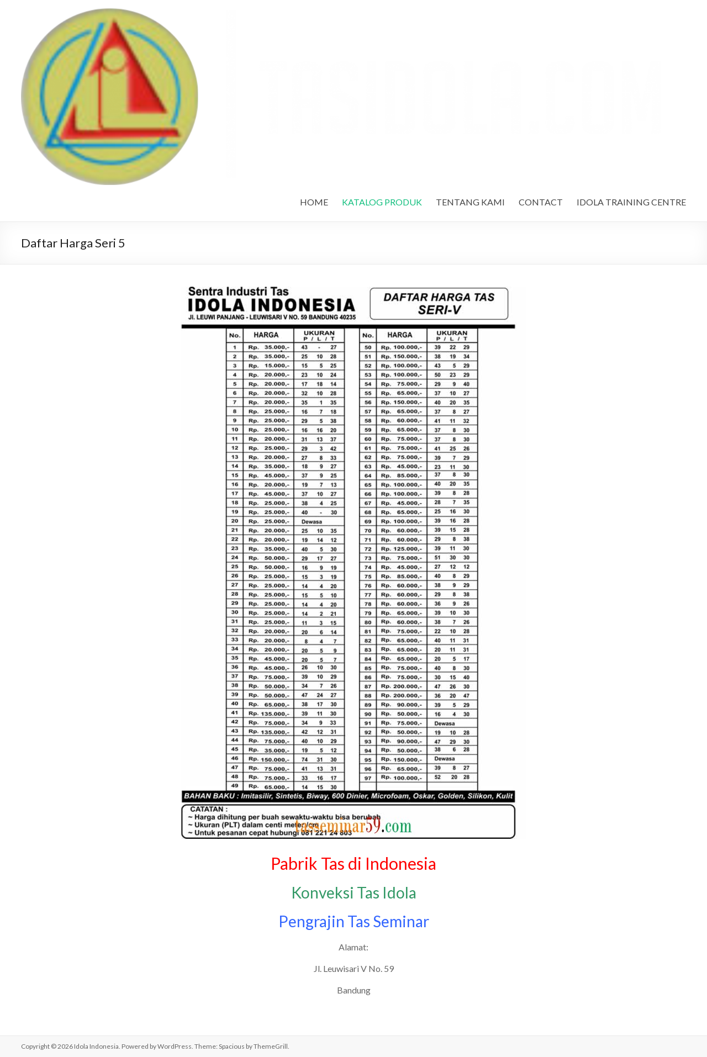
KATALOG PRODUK (382, 202)
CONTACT (541, 202)
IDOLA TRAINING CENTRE (631, 202)
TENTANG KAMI (470, 202)
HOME (314, 202)
